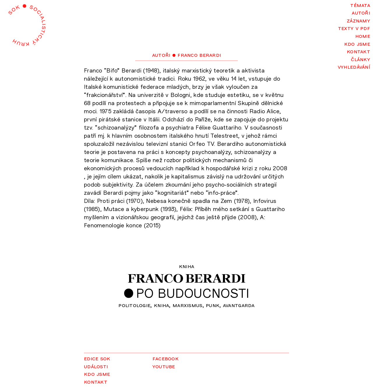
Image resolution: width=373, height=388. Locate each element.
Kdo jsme (357, 43)
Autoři (361, 12)
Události (96, 366)
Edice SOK (97, 358)
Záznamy (358, 20)
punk (212, 305)
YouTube (163, 366)
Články (360, 59)
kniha (161, 305)
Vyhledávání (354, 66)
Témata (360, 4)
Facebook (165, 358)
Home (362, 35)
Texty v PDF (354, 27)
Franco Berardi (187, 278)
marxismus (188, 305)
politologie (134, 305)
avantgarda (239, 305)
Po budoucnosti (192, 293)
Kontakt (358, 51)
